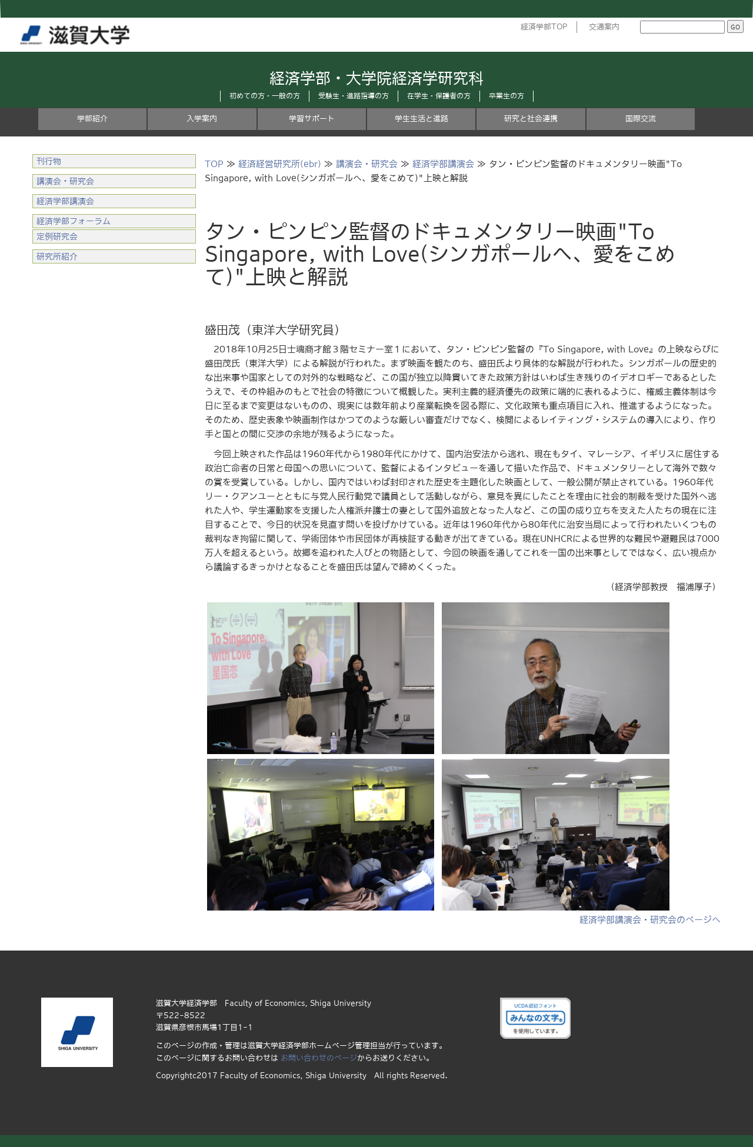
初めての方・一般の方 (264, 95)
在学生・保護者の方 (439, 95)
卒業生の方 (506, 95)
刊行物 (48, 161)
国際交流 (640, 118)
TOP (214, 163)
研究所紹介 (57, 256)
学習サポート (312, 118)
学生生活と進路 (421, 118)
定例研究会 (57, 236)
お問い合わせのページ (319, 1058)
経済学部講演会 (443, 163)
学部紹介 (92, 118)
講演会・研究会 (367, 163)
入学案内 (201, 118)
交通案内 (604, 27)
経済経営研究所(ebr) (279, 163)
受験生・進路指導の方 (353, 95)
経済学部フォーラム (73, 221)
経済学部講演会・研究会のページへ (650, 919)
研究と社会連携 (531, 118)
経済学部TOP (544, 27)
